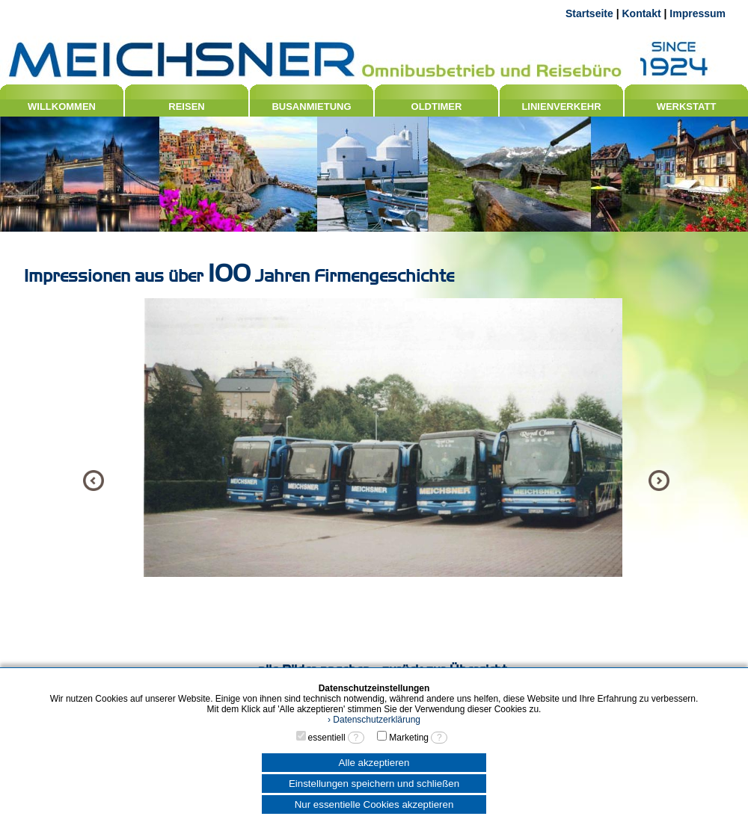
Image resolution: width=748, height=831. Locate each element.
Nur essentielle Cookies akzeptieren (374, 804)
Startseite (589, 13)
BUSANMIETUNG (311, 106)
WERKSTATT (687, 106)
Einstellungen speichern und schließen (374, 783)
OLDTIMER (436, 106)
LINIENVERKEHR (561, 106)
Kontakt (641, 13)
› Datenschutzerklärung (374, 719)
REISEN (186, 106)
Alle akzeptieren (374, 762)
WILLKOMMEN (62, 106)
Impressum (697, 13)
